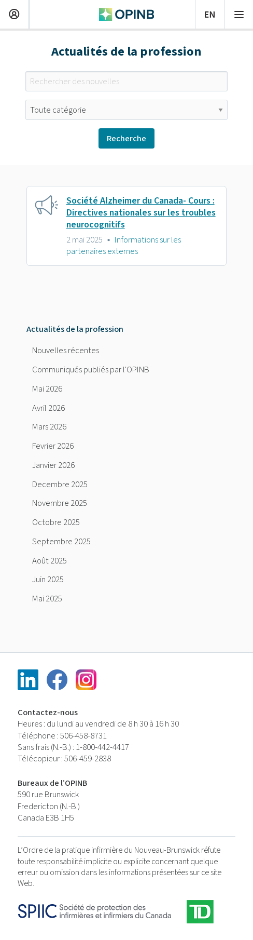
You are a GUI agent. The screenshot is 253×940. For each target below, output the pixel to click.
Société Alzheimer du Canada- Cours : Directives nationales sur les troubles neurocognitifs (141, 212)
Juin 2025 (48, 579)
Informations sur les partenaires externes (123, 246)
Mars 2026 (49, 427)
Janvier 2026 (53, 465)
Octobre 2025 (56, 522)
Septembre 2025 (61, 541)
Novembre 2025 (59, 503)
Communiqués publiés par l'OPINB (90, 370)
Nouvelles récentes (65, 350)
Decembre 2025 (60, 484)
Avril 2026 (48, 408)
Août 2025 (49, 561)
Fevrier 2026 (53, 446)
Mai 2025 (47, 599)
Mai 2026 (47, 389)
